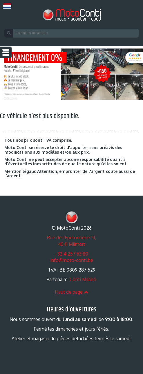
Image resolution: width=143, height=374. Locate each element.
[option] (71, 74)
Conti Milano (83, 279)
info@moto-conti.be (71, 260)
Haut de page (71, 292)
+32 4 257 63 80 (71, 254)
